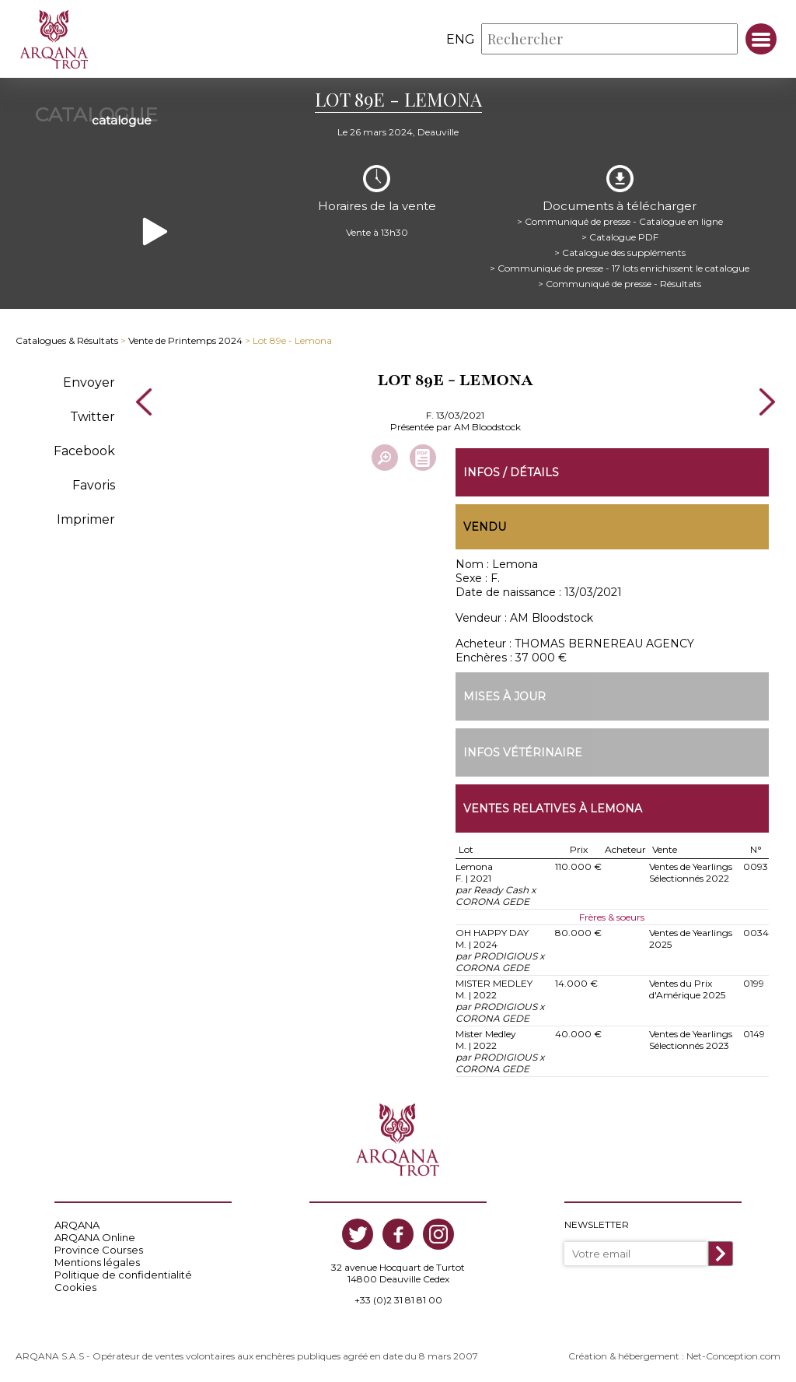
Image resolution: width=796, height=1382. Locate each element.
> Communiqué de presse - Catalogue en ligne (620, 221)
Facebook (84, 451)
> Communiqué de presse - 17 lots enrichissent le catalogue (619, 268)
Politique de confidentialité (123, 1274)
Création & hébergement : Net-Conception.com (674, 1356)
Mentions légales (97, 1262)
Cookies (75, 1287)
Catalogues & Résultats (67, 340)
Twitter (92, 416)
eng (460, 39)
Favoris (93, 485)
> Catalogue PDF (619, 237)
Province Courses (98, 1249)
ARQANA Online (94, 1237)
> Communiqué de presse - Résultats (619, 283)
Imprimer (86, 519)
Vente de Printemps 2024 (185, 340)
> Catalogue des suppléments (620, 252)
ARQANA (77, 1225)
